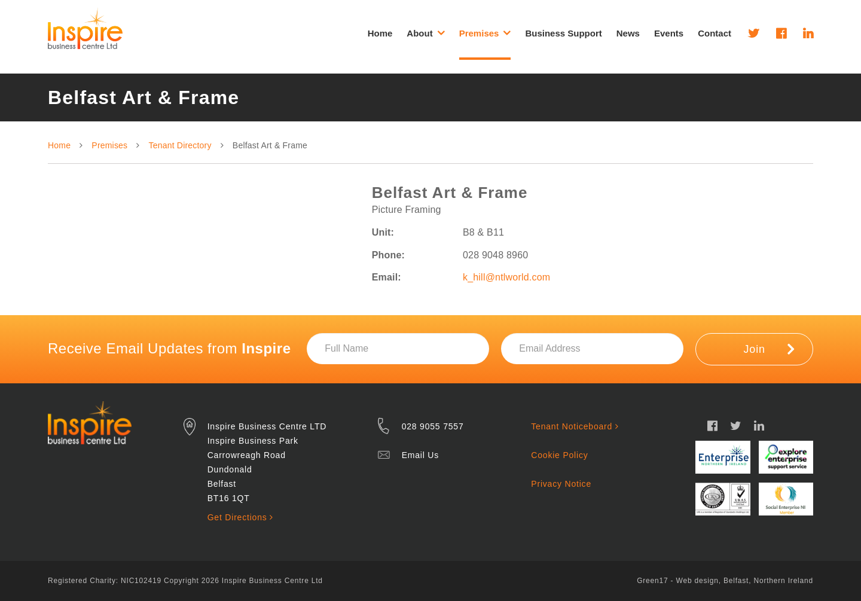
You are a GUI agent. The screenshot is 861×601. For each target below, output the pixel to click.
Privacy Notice (561, 484)
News (628, 33)
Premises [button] (485, 33)
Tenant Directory (180, 145)
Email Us (420, 455)
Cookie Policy (559, 455)
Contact (714, 33)
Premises (109, 145)
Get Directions (240, 517)
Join (769, 349)
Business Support (563, 33)
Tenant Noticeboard (574, 426)
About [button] (425, 33)
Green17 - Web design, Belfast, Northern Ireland (725, 580)
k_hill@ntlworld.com (506, 277)
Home (380, 33)
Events (668, 33)
